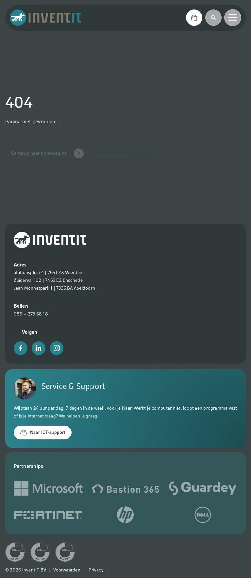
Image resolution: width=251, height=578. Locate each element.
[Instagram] (56, 348)
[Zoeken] (213, 17)
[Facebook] (20, 348)
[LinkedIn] (38, 348)
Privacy (96, 570)
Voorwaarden (66, 570)
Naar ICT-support (43, 432)
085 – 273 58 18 (31, 314)
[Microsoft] (48, 489)
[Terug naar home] (46, 17)
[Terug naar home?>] (50, 246)
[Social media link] (125, 490)
